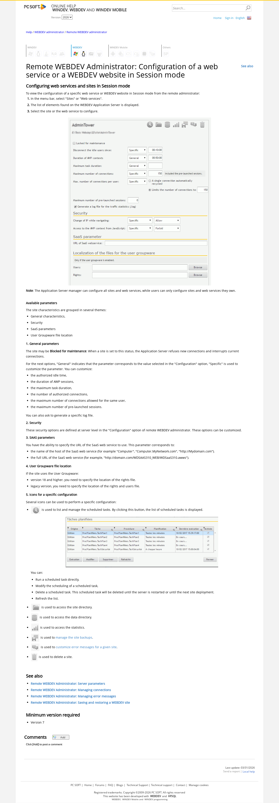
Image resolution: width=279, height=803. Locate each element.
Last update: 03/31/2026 (240, 767)
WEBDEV (116, 799)
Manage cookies (199, 785)
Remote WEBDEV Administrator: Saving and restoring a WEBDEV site (80, 702)
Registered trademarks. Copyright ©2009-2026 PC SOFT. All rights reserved (139, 792)
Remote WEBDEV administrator (86, 32)
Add (59, 737)
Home (217, 18)
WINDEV (149, 799)
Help (29, 32)
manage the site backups (74, 637)
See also (247, 66)
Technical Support (137, 785)
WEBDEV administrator (49, 32)
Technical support (161, 785)
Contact (180, 785)
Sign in (229, 18)
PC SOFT (76, 785)
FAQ (110, 785)
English (240, 18)
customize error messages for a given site (86, 647)
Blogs (119, 785)
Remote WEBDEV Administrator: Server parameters (68, 684)
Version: (56, 17)
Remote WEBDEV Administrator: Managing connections (71, 690)
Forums (99, 785)
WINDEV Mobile (130, 799)
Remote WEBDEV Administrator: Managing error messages (73, 696)
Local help (249, 771)
